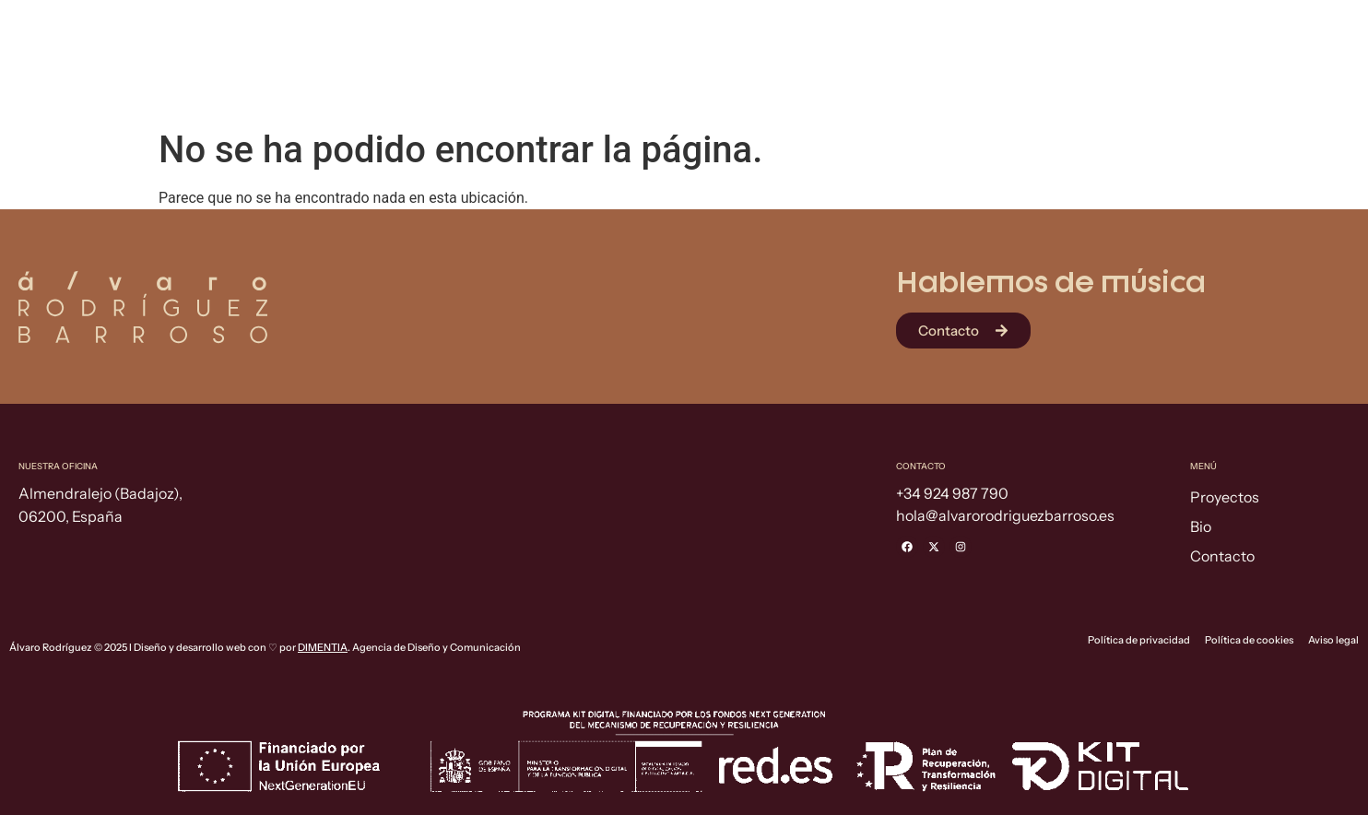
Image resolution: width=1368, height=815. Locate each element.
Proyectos (1059, 74)
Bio (1181, 74)
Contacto (1299, 74)
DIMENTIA (323, 647)
